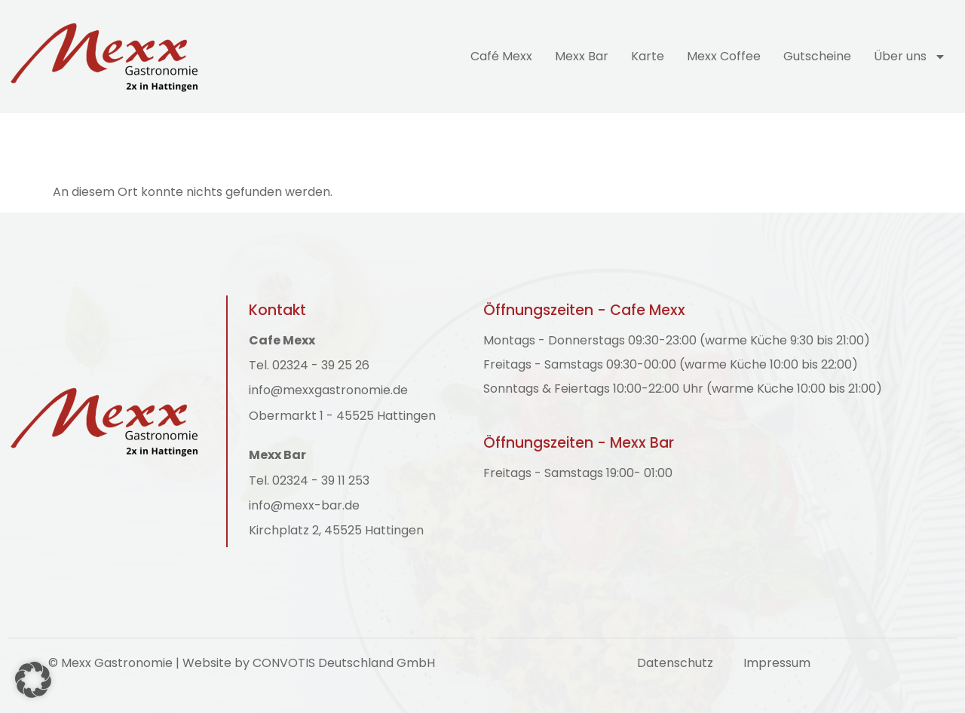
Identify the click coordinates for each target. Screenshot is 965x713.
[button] (33, 680)
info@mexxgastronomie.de (328, 390)
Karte (647, 56)
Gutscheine (817, 56)
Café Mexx (501, 56)
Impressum (776, 663)
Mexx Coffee (724, 56)
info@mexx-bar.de (304, 505)
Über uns (910, 56)
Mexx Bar (581, 56)
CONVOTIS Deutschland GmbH (344, 663)
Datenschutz (675, 663)
